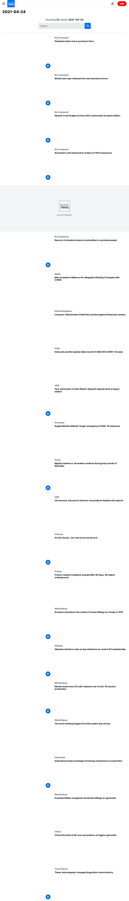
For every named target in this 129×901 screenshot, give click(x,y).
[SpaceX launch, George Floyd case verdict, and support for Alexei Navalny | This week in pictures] (91, 737)
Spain (58, 274)
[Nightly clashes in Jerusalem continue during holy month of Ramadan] (91, 477)
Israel (58, 459)
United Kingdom (63, 311)
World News (61, 608)
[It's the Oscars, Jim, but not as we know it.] (91, 551)
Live (122, 3)
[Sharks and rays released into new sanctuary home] (91, 92)
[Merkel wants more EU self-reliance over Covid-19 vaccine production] (91, 700)
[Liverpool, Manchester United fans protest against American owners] (91, 328)
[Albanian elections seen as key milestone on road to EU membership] (91, 663)
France (58, 571)
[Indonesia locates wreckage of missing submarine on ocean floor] (91, 774)
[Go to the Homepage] (11, 3)
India (57, 348)
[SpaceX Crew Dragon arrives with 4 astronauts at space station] (91, 129)
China (58, 831)
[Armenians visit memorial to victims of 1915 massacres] (91, 166)
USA (57, 385)
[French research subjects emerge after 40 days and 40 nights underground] (91, 588)
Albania (59, 645)
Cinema (59, 534)
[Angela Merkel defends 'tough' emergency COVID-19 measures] (91, 440)
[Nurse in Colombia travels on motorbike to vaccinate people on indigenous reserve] (91, 254)
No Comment (62, 37)
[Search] (64, 26)
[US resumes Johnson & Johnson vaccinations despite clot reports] (91, 514)
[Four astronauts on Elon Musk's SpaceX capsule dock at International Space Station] (91, 403)
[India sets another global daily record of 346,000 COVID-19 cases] (91, 365)
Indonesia (60, 757)
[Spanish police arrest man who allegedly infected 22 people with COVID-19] (91, 291)
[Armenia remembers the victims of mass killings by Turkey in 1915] (91, 626)
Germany (59, 422)
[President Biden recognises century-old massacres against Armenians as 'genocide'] (91, 812)
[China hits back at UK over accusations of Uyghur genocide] (91, 849)
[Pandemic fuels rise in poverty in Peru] (91, 55)
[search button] (88, 26)
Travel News (61, 869)
